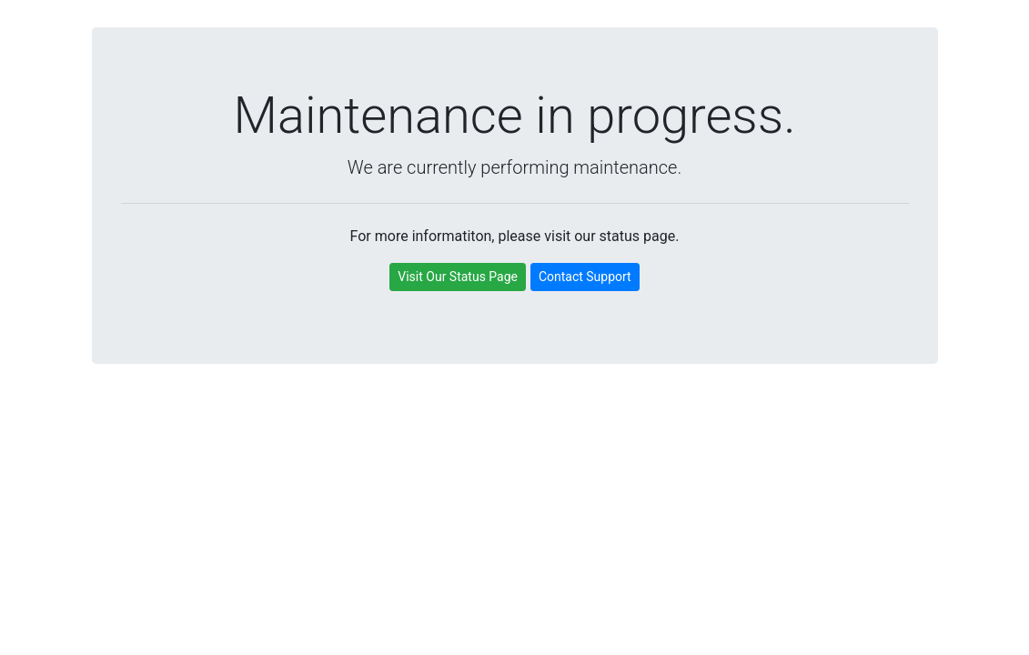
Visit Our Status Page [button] (458, 276)
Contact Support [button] (585, 276)
